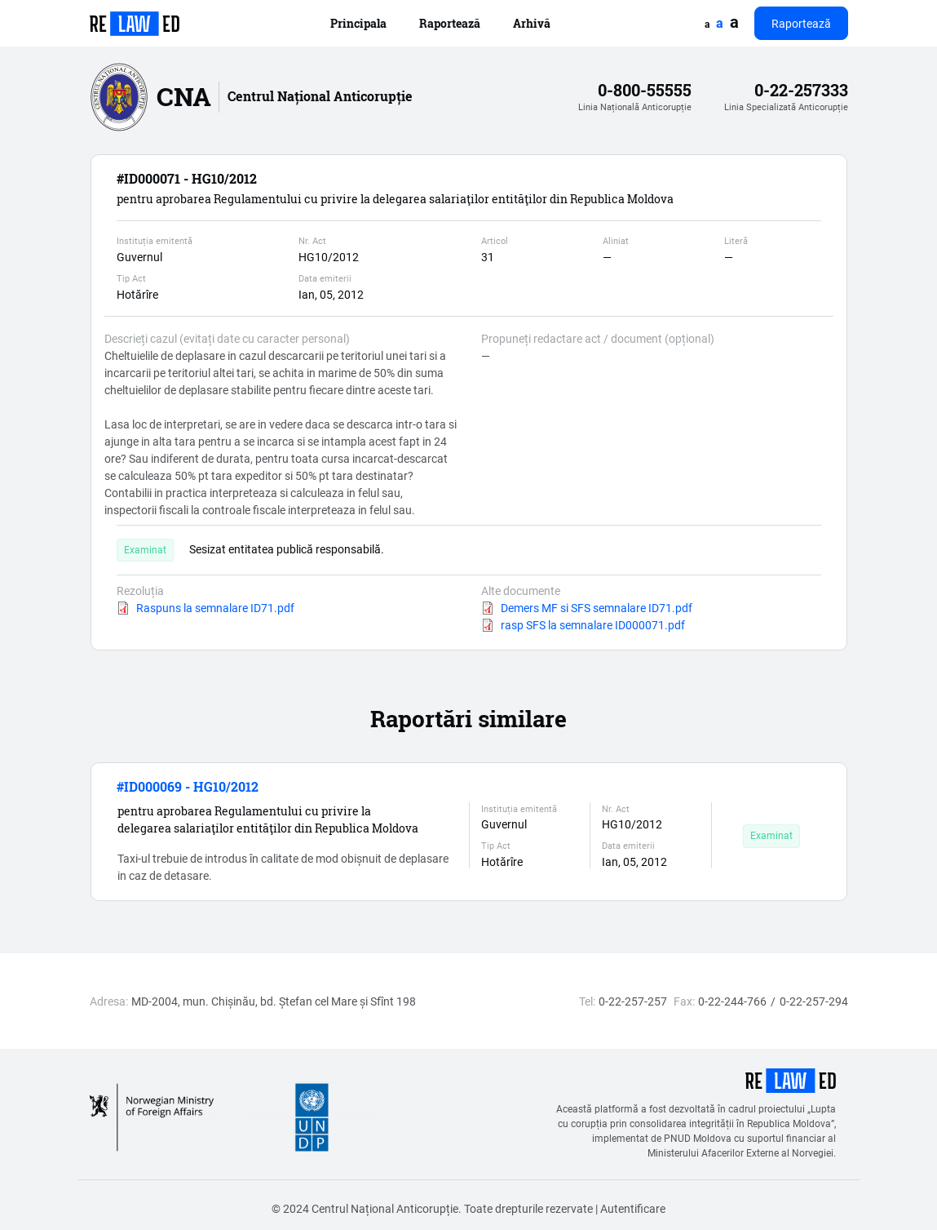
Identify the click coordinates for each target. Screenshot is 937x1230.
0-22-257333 (801, 90)
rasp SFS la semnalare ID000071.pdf (593, 625)
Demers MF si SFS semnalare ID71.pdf (596, 607)
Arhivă (531, 23)
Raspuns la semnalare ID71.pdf (215, 607)
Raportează (449, 23)
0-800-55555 (645, 90)
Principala (358, 23)
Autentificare (632, 1208)
